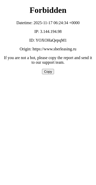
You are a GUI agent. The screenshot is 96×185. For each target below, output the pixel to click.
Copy (48, 71)
